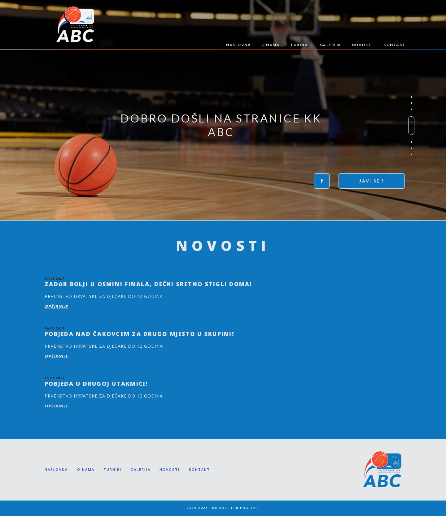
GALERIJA (330, 44)
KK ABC (75, 24)
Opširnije (56, 306)
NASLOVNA (238, 44)
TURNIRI (299, 44)
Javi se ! (371, 180)
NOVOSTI (362, 44)
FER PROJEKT (245, 508)
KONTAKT (394, 44)
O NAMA (270, 44)
